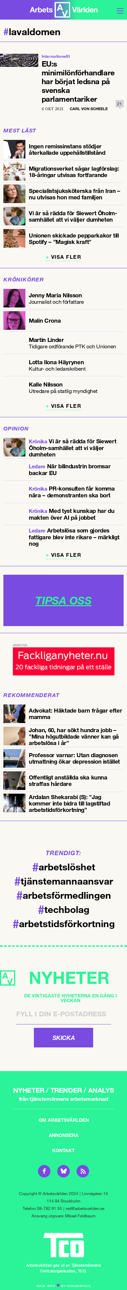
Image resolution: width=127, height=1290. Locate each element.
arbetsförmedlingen (63, 894)
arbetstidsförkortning (64, 923)
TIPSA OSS (63, 600)
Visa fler (66, 257)
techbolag (63, 908)
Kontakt (63, 1150)
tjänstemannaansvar (63, 880)
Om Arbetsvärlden (64, 1120)
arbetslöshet (63, 866)
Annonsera (64, 1135)
